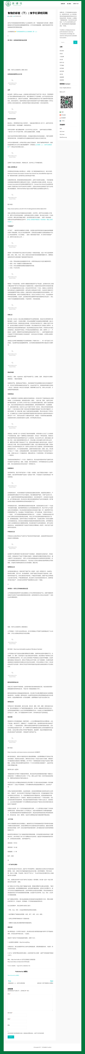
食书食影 (62, 70)
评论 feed (62, 136)
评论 (9, 995)
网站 (9, 1027)
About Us (76, 4)
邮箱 (9, 1020)
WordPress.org (63, 139)
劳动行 (61, 55)
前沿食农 (62, 52)
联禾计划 (62, 64)
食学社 (21, 967)
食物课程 (13, 967)
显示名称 (10, 1014)
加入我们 (70, 4)
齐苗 (29, 967)
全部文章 (64, 4)
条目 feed (62, 133)
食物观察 (62, 79)
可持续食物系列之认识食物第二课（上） (27, 33)
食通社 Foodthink (47, 1049)
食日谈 (61, 76)
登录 (61, 130)
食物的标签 (25, 967)
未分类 (61, 61)
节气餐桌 (62, 67)
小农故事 (62, 58)
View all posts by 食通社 (13, 977)
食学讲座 (62, 73)
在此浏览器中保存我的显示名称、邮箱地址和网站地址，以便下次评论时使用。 (26, 1035)
